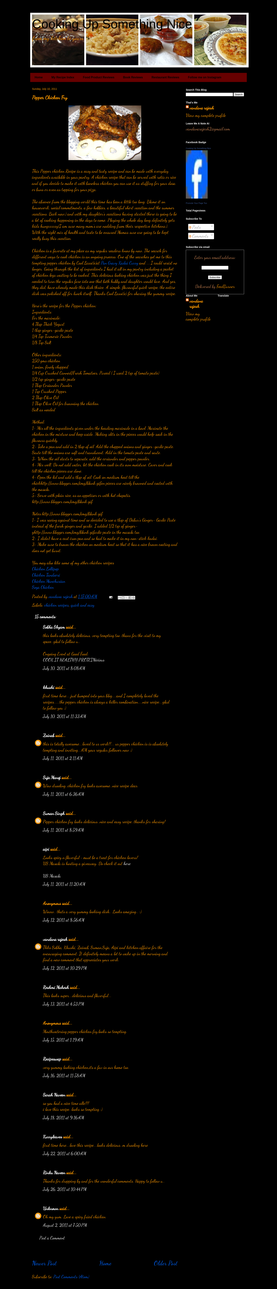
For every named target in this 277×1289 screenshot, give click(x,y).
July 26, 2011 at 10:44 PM (65, 1189)
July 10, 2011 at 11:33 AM (64, 716)
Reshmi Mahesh (56, 987)
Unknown (50, 1208)
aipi (46, 849)
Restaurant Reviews (165, 77)
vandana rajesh (55, 939)
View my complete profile (206, 115)
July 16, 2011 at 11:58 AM (64, 1075)
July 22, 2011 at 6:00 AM (64, 1153)
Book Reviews (133, 77)
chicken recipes (56, 605)
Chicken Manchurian (48, 581)
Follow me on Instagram (204, 77)
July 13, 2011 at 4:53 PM (63, 1004)
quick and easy (82, 605)
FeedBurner (226, 286)
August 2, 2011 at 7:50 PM (65, 1225)
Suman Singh (54, 813)
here (127, 863)
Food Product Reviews (98, 77)
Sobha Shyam (54, 627)
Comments (198, 236)
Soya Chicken (43, 587)
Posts (195, 227)
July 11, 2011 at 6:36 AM (63, 794)
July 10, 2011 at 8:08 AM (64, 668)
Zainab (48, 735)
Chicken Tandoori (46, 575)
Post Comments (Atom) (71, 1276)
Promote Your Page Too (196, 203)
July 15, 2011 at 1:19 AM (63, 1040)
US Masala (52, 876)
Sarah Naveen (54, 1095)
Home (39, 77)
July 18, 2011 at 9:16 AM (63, 1117)
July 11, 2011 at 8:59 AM (63, 830)
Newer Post (44, 1263)
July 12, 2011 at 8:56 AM (63, 920)
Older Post (166, 1263)
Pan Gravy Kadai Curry (119, 263)
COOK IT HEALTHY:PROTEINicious (73, 660)
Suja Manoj (51, 777)
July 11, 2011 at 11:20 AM (64, 884)
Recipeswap (52, 1059)
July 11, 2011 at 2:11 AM (63, 758)
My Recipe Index (62, 77)
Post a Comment (52, 1238)
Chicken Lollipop (45, 568)
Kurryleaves (52, 1136)
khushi (48, 687)
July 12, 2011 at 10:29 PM (65, 968)
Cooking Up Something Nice (112, 24)
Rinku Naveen (54, 1172)
